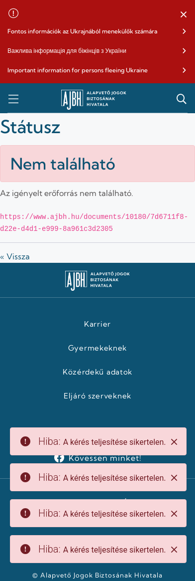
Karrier (97, 324)
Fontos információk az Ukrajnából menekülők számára (82, 31)
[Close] (174, 442)
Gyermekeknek (97, 348)
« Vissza (15, 256)
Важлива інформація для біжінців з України (66, 50)
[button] (184, 15)
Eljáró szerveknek (97, 395)
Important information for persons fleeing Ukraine (77, 70)
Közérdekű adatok (97, 372)
